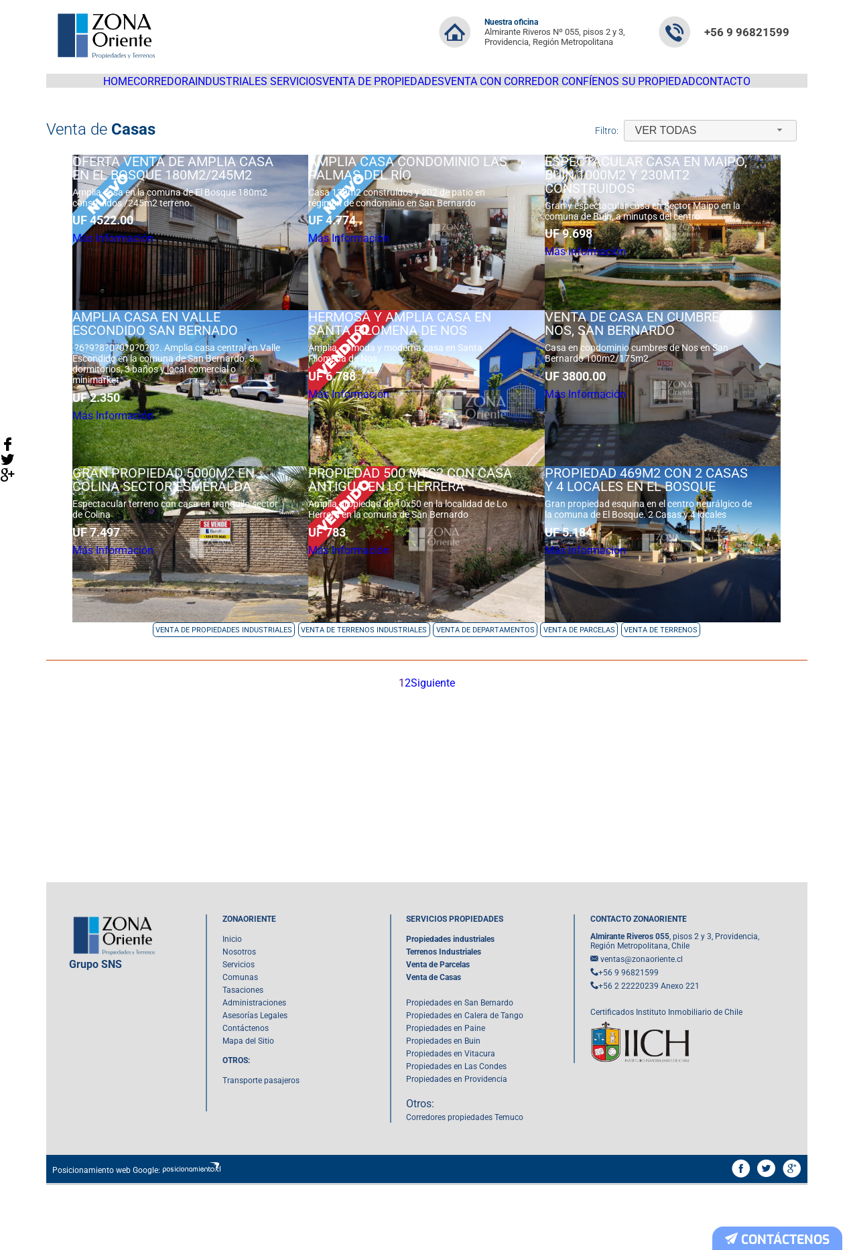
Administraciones (254, 1067)
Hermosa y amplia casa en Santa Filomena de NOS (411, 376)
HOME (87, 87)
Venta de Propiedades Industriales (223, 690)
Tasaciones (242, 1055)
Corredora (147, 87)
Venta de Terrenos (661, 690)
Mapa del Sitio (248, 1106)
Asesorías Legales (254, 1080)
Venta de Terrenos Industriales (364, 690)
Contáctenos (245, 1093)
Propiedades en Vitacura (450, 1118)
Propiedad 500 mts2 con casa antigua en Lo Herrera (422, 548)
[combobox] (710, 143)
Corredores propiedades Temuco (464, 1182)
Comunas (240, 1042)
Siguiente (439, 744)
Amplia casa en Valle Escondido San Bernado (152, 376)
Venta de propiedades (397, 87)
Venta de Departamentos (485, 690)
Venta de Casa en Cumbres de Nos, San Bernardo (672, 376)
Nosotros (239, 1017)
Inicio (232, 1004)
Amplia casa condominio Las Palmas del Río (419, 203)
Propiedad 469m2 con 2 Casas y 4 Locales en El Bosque (673, 548)
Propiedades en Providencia (456, 1144)
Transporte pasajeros (261, 1145)
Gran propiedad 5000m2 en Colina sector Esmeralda (160, 548)
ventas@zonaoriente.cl (641, 1024)
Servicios (302, 87)
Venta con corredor (520, 87)
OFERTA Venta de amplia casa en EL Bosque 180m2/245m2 (169, 203)
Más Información (127, 280)
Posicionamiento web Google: (106, 1235)
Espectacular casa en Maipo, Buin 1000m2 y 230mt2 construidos (673, 210)
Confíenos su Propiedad (651, 87)
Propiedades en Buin (443, 1106)
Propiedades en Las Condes (456, 1131)
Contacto (754, 87)
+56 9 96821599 (746, 32)
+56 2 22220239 (628, 1051)
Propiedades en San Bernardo (459, 1067)
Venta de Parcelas (579, 690)
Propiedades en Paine (445, 1093)
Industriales (225, 87)
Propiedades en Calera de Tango (464, 1080)
